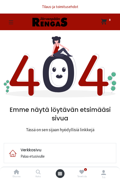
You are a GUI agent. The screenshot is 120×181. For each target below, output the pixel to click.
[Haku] (38, 172)
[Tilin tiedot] (103, 172)
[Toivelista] (81, 172)
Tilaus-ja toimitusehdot (60, 6)
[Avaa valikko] (60, 174)
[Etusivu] (16, 172)
